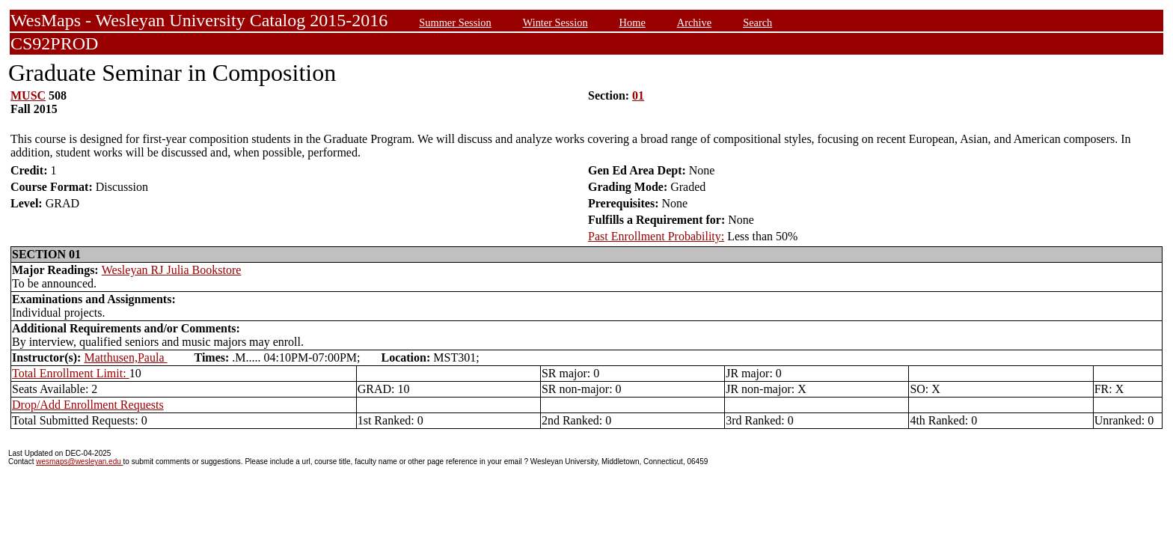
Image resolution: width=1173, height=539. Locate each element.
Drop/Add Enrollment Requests (88, 404)
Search (757, 22)
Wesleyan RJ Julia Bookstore (172, 270)
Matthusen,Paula (125, 357)
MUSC (28, 95)
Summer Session (455, 22)
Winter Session (555, 22)
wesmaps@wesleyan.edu (79, 461)
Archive (694, 22)
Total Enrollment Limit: (70, 373)
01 (638, 95)
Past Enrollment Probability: (656, 236)
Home (632, 22)
